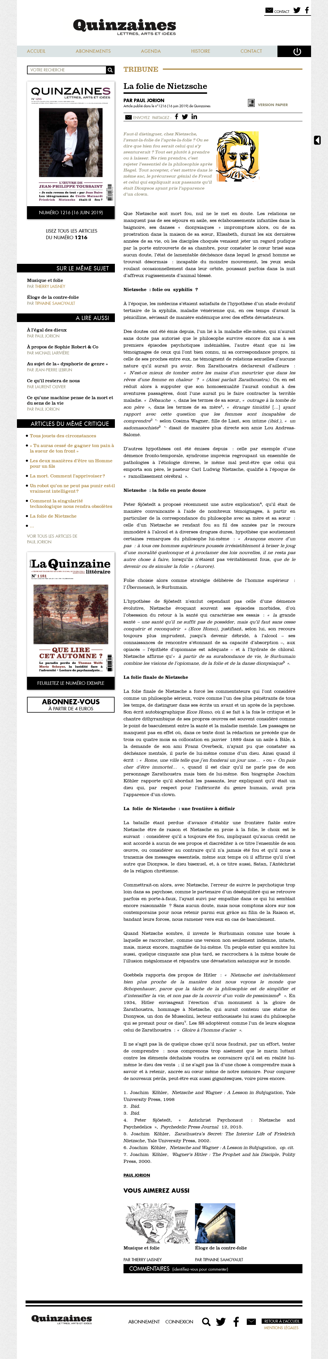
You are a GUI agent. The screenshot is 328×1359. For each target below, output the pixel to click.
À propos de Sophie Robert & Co (62, 347)
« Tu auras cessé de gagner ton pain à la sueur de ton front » (72, 449)
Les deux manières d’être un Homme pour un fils (71, 464)
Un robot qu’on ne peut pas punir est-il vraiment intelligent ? (72, 489)
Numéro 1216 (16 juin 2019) (71, 212)
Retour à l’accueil (282, 1321)
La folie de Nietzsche (53, 516)
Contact (251, 51)
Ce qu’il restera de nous (53, 381)
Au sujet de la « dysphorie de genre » (67, 364)
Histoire (201, 51)
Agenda (151, 51)
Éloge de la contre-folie (53, 297)
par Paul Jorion (144, 100)
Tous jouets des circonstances (63, 436)
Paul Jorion (137, 1175)
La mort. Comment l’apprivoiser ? (67, 476)
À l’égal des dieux (47, 330)
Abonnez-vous (71, 701)
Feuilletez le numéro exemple (70, 683)
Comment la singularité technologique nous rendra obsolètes (71, 504)
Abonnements (93, 51)
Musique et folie (45, 280)
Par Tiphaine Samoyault (219, 1259)
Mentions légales (281, 1327)
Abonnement (144, 1322)
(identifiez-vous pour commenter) (200, 1269)
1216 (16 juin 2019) (173, 106)
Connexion (179, 1322)
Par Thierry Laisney (143, 1259)
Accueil (36, 51)
